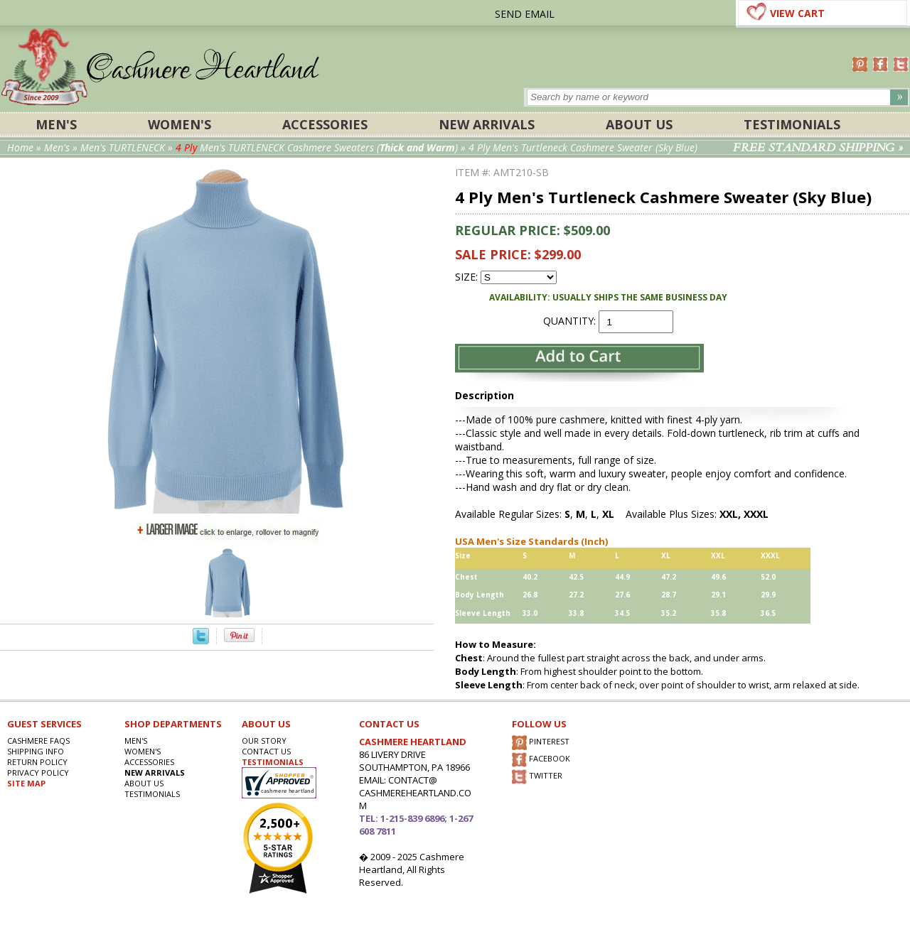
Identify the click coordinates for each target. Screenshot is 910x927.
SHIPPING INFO (35, 751)
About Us (639, 124)
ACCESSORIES (325, 124)
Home (20, 147)
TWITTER (537, 776)
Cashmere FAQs (38, 740)
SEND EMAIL (525, 14)
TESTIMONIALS (273, 762)
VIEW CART (797, 13)
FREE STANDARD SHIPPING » (818, 148)
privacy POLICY (38, 772)
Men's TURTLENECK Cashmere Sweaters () (317, 147)
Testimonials (792, 124)
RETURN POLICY (37, 762)
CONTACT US (266, 751)
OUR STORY (264, 740)
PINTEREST (540, 742)
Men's (56, 124)
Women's (179, 124)
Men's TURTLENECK (122, 147)
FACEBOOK (541, 759)
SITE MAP (26, 783)
